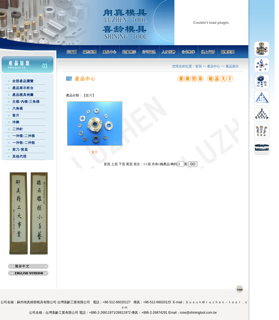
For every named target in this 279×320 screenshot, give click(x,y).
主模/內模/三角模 (26, 102)
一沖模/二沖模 (23, 136)
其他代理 (19, 156)
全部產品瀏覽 (23, 81)
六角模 (17, 108)
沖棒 (15, 122)
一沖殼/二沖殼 (23, 143)
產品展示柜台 (23, 88)
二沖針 (17, 129)
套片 (15, 115)
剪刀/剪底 (20, 150)
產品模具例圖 (23, 95)
